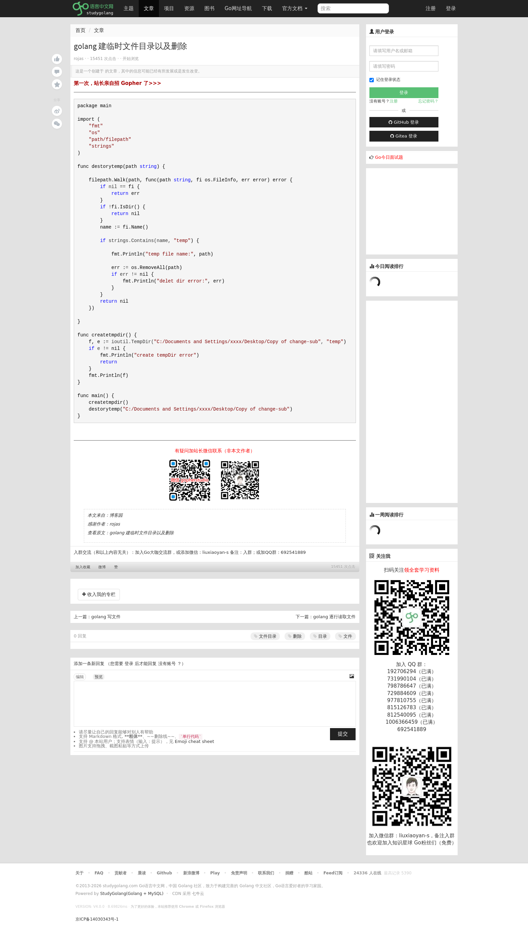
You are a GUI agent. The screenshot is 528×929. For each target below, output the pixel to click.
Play (215, 873)
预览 (99, 677)
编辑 (80, 677)
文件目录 (265, 636)
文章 (149, 8)
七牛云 (198, 893)
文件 (345, 636)
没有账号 (167, 663)
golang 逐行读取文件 (334, 616)
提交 (343, 734)
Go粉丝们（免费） (435, 843)
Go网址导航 (239, 6)
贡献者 (120, 873)
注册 (431, 8)
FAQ (99, 873)
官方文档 (294, 8)
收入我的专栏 (99, 594)
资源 (189, 8)
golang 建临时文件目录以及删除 (141, 532)
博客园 (116, 515)
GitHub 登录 (404, 122)
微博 (102, 567)
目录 (320, 636)
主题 (129, 8)
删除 (295, 636)
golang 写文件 (106, 616)
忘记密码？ (428, 101)
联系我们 (266, 873)
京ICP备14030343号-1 (97, 919)
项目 (169, 8)
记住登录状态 (384, 79)
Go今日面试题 (389, 157)
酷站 (308, 873)
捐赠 (289, 873)
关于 (79, 873)
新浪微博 (191, 873)
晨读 (142, 873)
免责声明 (239, 873)
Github (164, 873)
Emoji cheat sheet (194, 741)
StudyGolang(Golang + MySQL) (131, 893)
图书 (209, 8)
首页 (80, 30)
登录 (451, 8)
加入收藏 (82, 567)
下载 (267, 8)
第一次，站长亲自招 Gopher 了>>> (117, 83)
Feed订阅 (333, 873)
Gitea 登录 (403, 136)
